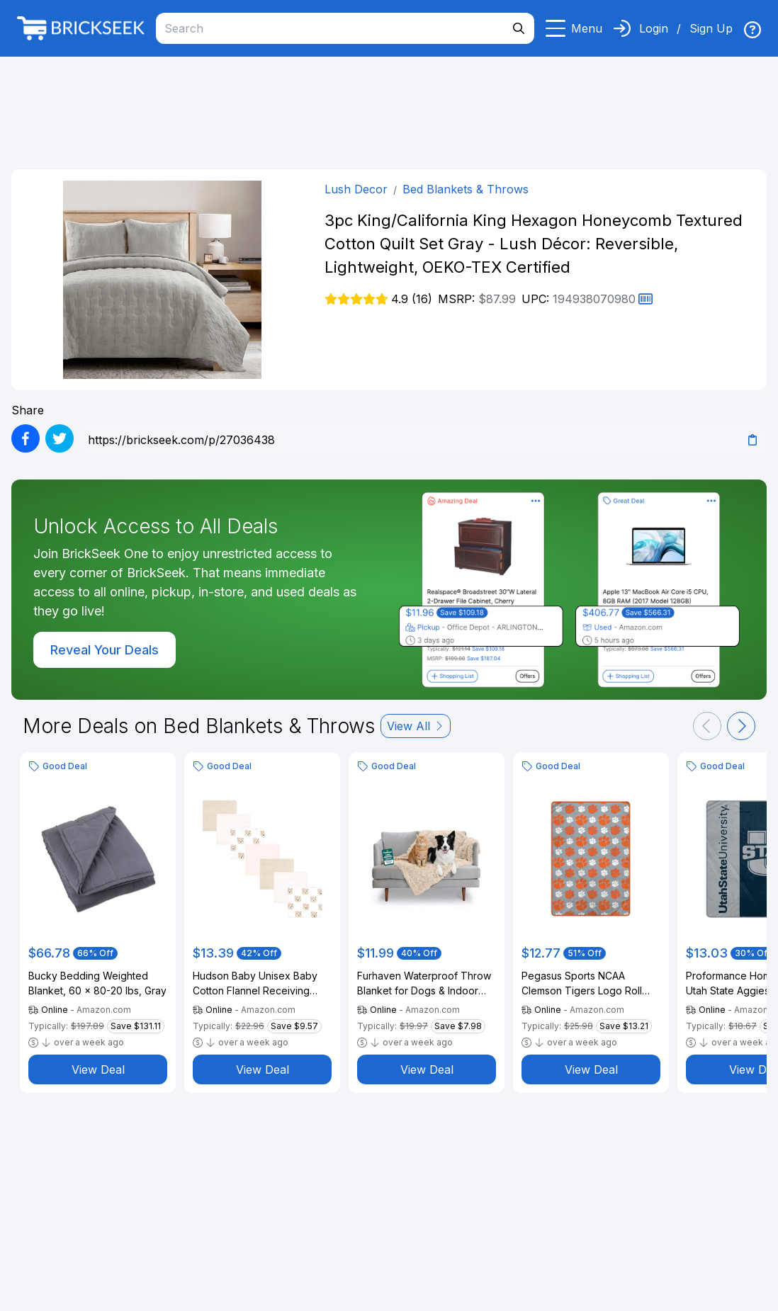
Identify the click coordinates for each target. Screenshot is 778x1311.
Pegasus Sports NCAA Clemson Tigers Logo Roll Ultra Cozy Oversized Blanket (591, 984)
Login (653, 28)
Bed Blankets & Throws (465, 189)
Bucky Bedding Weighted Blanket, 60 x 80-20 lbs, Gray (97, 983)
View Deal (98, 1069)
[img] (752, 29)
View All (415, 726)
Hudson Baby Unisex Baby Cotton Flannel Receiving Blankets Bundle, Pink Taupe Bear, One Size (260, 984)
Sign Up (711, 28)
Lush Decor (356, 189)
